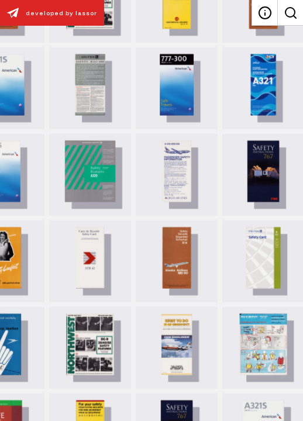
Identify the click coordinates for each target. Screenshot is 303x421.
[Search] (290, 13)
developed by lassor (48, 13)
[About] (264, 13)
